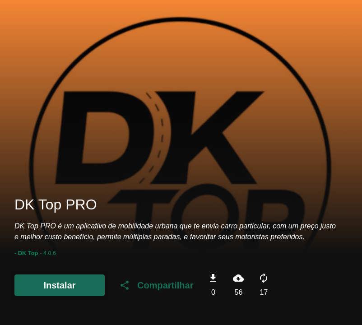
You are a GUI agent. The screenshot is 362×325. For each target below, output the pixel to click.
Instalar (59, 285)
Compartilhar (156, 285)
